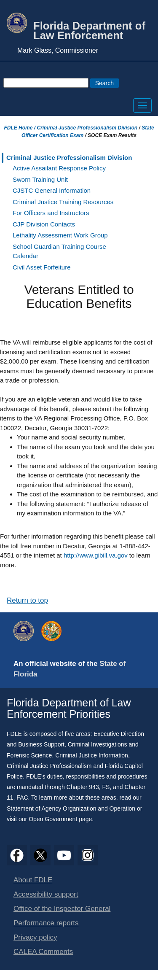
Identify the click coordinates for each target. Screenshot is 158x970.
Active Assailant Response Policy (59, 168)
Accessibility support (45, 894)
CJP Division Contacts (44, 224)
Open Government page (60, 819)
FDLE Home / (20, 128)
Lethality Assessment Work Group (60, 235)
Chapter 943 (83, 787)
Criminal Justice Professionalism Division (87, 128)
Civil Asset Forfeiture (42, 267)
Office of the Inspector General (61, 909)
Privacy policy (35, 937)
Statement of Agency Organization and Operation (71, 808)
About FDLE (32, 880)
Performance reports (45, 923)
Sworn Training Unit (40, 179)
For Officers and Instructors (51, 212)
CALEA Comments (43, 952)
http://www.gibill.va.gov (96, 555)
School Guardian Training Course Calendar (59, 251)
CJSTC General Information (52, 190)
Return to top (27, 600)
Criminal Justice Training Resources (63, 201)
